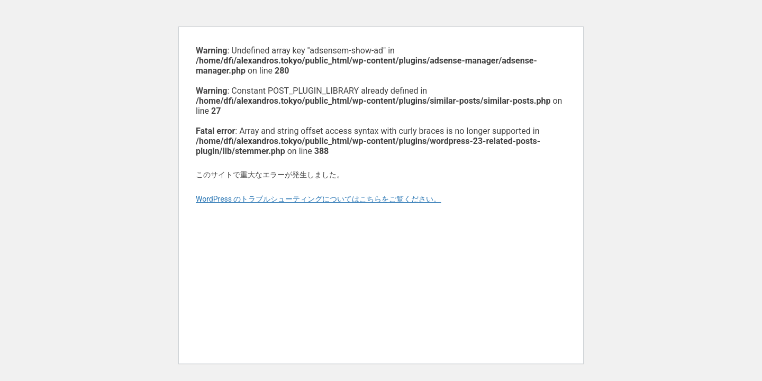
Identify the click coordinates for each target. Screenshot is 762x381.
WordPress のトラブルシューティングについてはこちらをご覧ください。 (318, 199)
